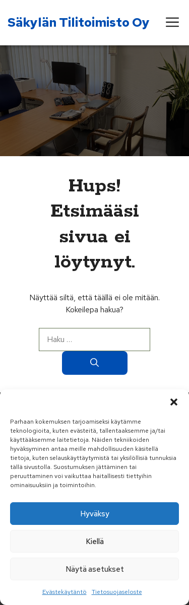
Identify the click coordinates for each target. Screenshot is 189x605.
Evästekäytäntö (64, 592)
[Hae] (95, 363)
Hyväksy (94, 514)
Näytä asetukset (95, 569)
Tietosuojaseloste (117, 592)
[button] (174, 402)
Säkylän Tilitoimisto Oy (79, 22)
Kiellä (95, 541)
